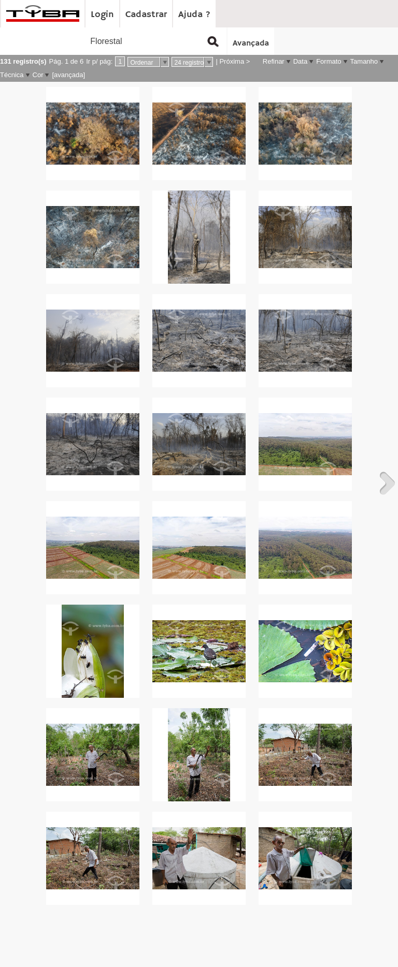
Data (300, 61)
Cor (38, 75)
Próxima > (234, 61)
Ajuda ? (194, 14)
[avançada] (68, 75)
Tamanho (364, 61)
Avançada (251, 43)
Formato (328, 61)
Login (102, 14)
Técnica (12, 75)
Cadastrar (146, 14)
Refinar (274, 61)
